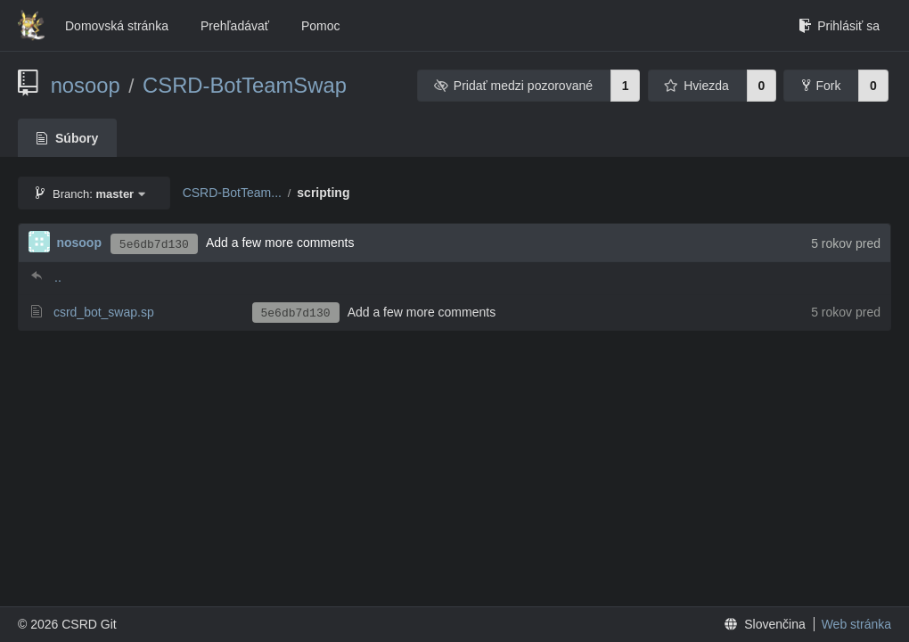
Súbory (67, 138)
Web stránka (856, 624)
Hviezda (696, 85)
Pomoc (320, 26)
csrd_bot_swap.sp (103, 312)
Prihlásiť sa (839, 26)
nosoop (85, 85)
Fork (821, 85)
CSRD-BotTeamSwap (245, 85)
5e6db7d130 (154, 244)
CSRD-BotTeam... (232, 192)
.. (57, 277)
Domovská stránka (116, 26)
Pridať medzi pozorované (513, 85)
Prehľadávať (235, 26)
